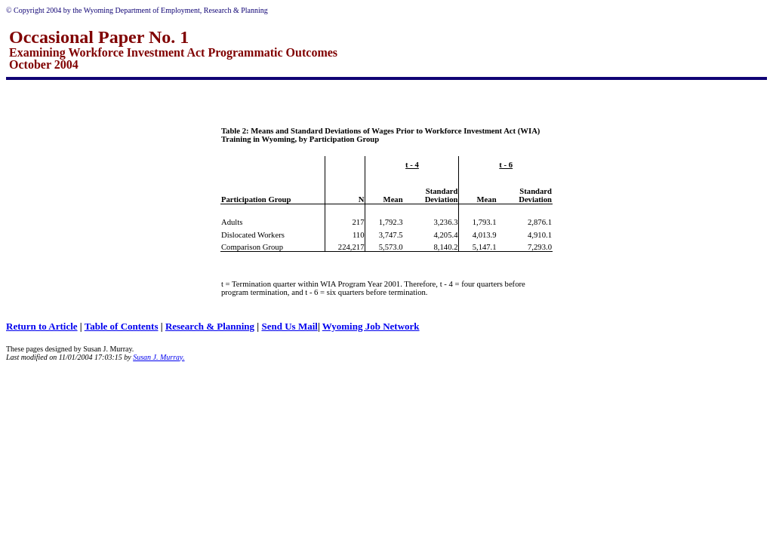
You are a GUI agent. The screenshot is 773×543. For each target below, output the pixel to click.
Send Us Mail (289, 326)
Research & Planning (209, 326)
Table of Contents (122, 326)
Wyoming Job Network (371, 326)
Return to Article (42, 326)
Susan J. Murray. (158, 357)
